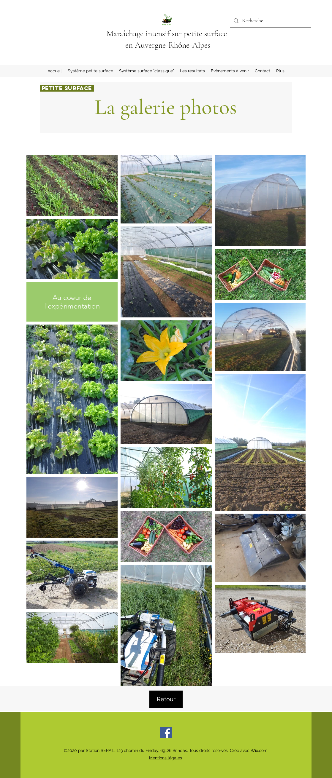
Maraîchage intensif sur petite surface (168, 33)
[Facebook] (166, 732)
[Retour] (166, 699)
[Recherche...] (270, 20)
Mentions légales (165, 757)
